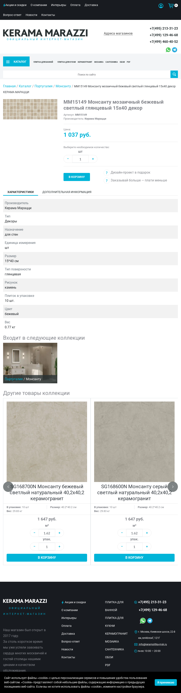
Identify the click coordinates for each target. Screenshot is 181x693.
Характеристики (20, 186)
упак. (47, 533)
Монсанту (64, 80)
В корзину (77, 171)
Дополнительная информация (66, 186)
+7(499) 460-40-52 (164, 42)
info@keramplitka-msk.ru (153, 638)
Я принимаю (165, 682)
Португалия (44, 80)
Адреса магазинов (118, 33)
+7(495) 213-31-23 (164, 28)
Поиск (174, 68)
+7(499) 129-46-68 (164, 35)
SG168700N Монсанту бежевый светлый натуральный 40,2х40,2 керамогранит (47, 487)
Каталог (25, 80)
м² (47, 520)
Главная (9, 80)
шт (80, 146)
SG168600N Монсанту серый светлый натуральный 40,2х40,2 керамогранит (134, 487)
